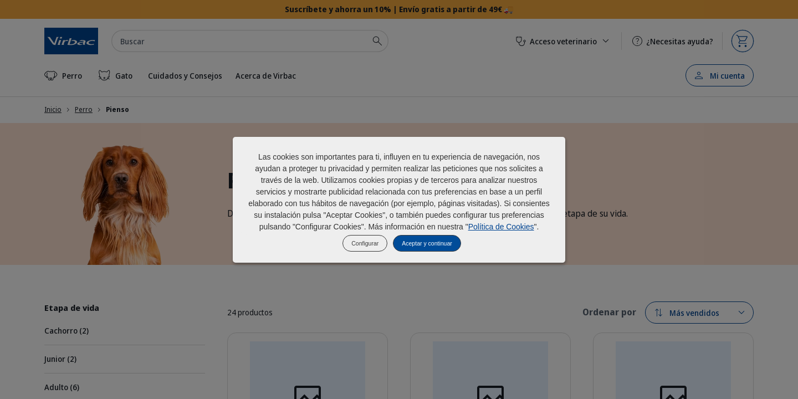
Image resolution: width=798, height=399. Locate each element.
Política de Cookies (501, 226)
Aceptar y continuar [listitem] (427, 243)
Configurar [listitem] (364, 243)
